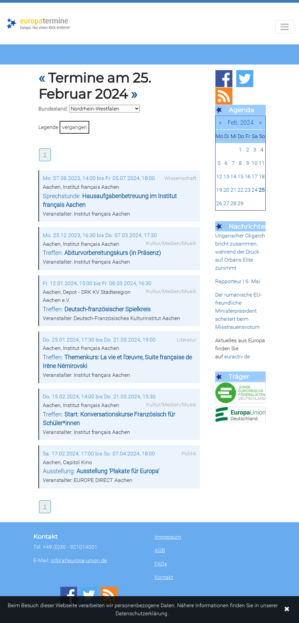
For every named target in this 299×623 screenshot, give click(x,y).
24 (255, 190)
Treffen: (102, 253)
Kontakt (164, 577)
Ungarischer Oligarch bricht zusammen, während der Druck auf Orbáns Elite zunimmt (240, 251)
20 (226, 190)
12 (219, 176)
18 (262, 176)
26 (219, 203)
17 (255, 176)
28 (233, 203)
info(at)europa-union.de (79, 560)
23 (247, 190)
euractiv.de (237, 356)
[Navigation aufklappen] (284, 27)
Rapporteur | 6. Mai (237, 281)
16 (247, 176)
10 (255, 163)
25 (262, 190)
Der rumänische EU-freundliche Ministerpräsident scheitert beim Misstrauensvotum (238, 311)
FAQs (161, 564)
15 (240, 176)
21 (233, 190)
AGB (160, 550)
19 (219, 190)
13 (226, 176)
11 (262, 163)
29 (240, 203)
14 (233, 176)
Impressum (168, 537)
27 (226, 203)
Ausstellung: (101, 471)
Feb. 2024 (241, 122)
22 (240, 190)
